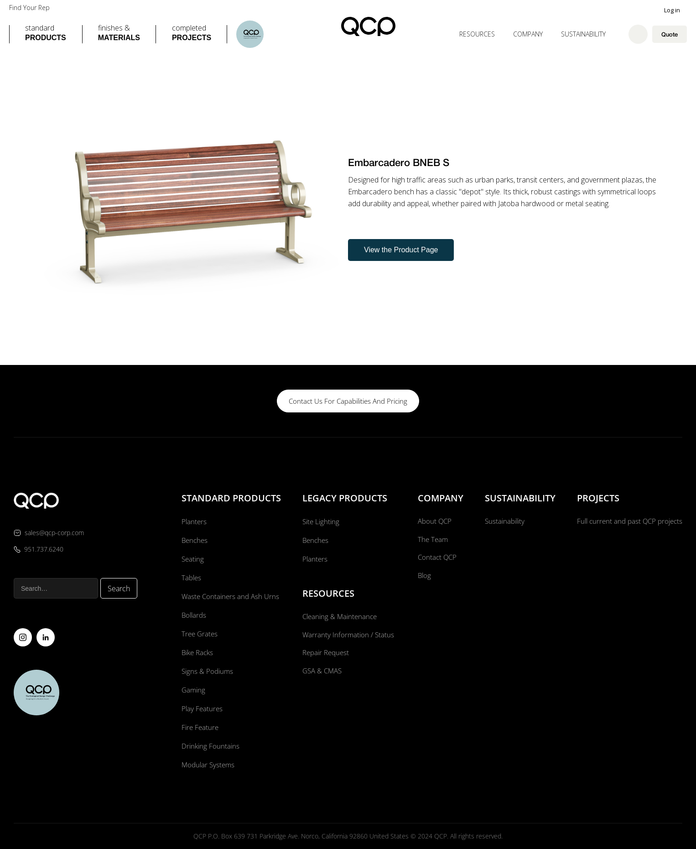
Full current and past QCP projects (626, 521)
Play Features (201, 708)
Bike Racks (197, 652)
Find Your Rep (29, 8)
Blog (423, 578)
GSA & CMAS (322, 673)
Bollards (193, 615)
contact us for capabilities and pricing (348, 401)
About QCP (434, 521)
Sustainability (583, 34)
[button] (45, 34)
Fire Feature (199, 727)
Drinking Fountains (209, 746)
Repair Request (326, 654)
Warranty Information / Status (348, 635)
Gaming (192, 690)
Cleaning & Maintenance (340, 617)
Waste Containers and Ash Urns (230, 596)
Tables (190, 578)
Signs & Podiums (207, 671)
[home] (368, 26)
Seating (191, 559)
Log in (672, 10)
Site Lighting (320, 521)
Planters (193, 521)
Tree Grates (199, 634)
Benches (194, 540)
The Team (431, 540)
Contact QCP (436, 559)
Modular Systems (207, 765)
